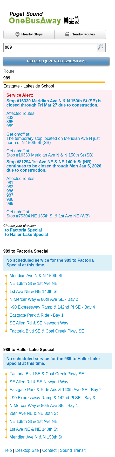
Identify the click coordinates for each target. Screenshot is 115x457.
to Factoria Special (23, 230)
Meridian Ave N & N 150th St (36, 275)
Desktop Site (27, 450)
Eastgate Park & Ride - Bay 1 (37, 315)
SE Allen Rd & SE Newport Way (39, 323)
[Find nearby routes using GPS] (80, 34)
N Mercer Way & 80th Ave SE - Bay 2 (44, 299)
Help (7, 450)
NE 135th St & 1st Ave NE (34, 283)
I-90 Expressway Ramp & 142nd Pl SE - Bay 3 (52, 398)
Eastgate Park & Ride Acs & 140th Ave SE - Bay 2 (56, 389)
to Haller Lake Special (26, 234)
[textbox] (47, 47)
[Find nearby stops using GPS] (29, 34)
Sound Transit (73, 450)
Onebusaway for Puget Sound (41, 16)
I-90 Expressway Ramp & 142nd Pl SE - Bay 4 (52, 307)
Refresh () (56, 61)
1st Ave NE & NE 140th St (34, 291)
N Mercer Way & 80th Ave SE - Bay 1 (44, 405)
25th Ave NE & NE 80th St (34, 413)
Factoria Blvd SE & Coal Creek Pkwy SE (47, 331)
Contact (49, 450)
